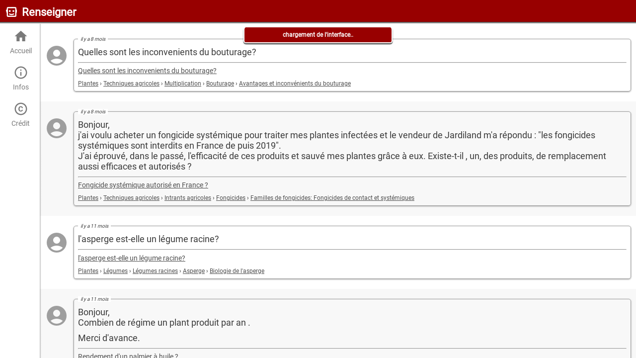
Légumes (115, 271)
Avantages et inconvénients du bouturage (295, 83)
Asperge (194, 271)
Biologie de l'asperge (237, 271)
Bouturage (220, 83)
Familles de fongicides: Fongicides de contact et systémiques (332, 197)
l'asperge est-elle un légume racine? (131, 258)
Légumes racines (155, 271)
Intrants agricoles (187, 197)
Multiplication (182, 83)
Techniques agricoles (131, 83)
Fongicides (230, 197)
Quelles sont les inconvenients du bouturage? (147, 71)
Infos (20, 78)
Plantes (88, 83)
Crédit (20, 114)
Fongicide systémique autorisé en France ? (143, 185)
